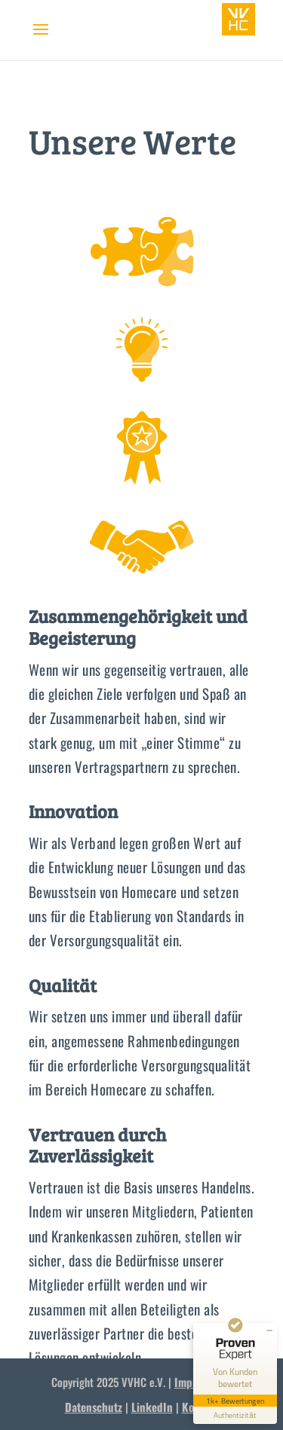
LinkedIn (152, 1406)
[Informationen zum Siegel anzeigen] (235, 1415)
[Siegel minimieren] (269, 1330)
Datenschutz (93, 1406)
